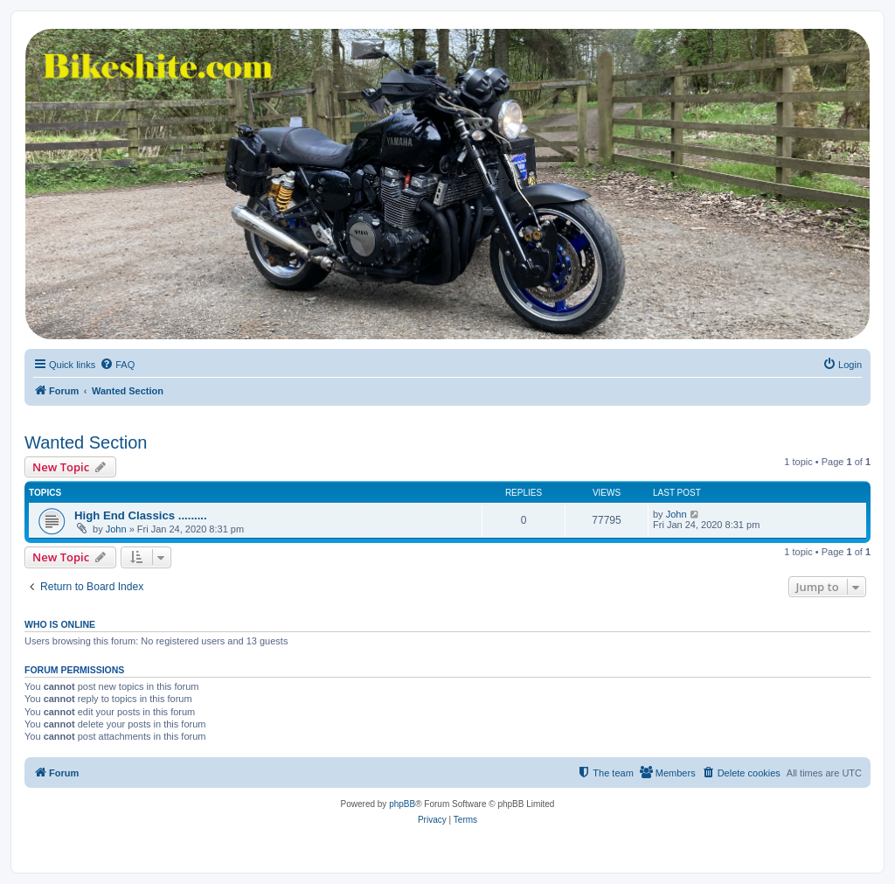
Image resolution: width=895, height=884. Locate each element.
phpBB (402, 804)
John (116, 529)
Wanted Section (85, 442)
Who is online (59, 624)
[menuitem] (117, 364)
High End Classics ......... (140, 515)
